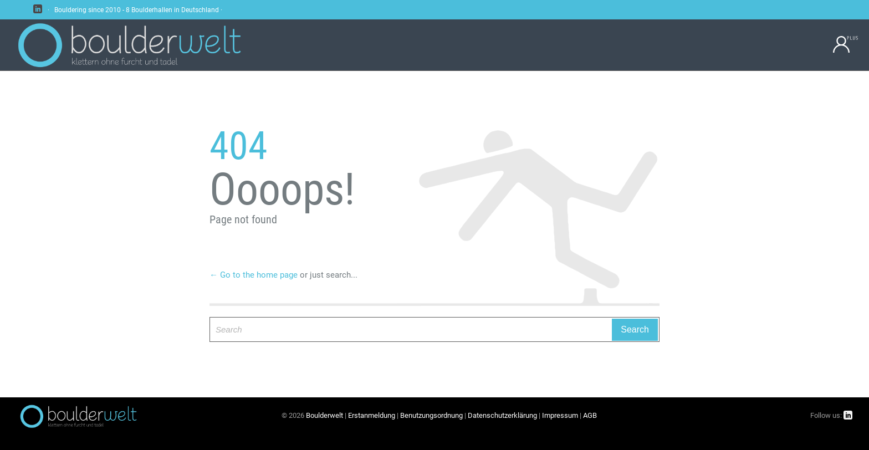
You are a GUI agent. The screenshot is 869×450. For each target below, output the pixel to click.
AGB (590, 415)
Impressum (560, 415)
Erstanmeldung (371, 415)
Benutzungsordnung (431, 415)
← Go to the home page (253, 275)
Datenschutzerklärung (502, 415)
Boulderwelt (324, 415)
